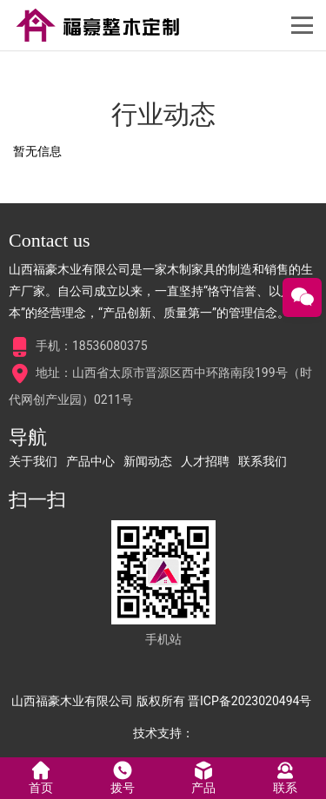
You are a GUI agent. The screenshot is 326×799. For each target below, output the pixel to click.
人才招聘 (205, 461)
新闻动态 (147, 461)
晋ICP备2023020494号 (249, 701)
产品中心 (90, 461)
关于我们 (33, 461)
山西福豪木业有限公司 (72, 701)
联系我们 (262, 461)
